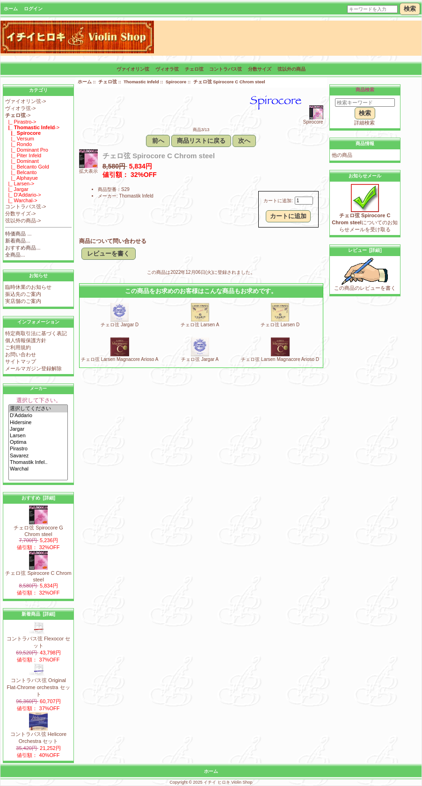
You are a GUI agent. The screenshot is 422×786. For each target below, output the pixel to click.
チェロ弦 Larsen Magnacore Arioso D (280, 359)
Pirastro (38, 449)
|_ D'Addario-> (23, 195)
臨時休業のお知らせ (28, 287)
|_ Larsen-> (19, 183)
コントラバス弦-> (25, 206)
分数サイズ (259, 69)
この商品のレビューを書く (365, 285)
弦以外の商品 (291, 69)
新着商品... (17, 240)
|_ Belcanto (20, 172)
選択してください (38, 408)
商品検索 (365, 89)
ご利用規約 (18, 347)
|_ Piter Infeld (23, 155)
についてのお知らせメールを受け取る (365, 219)
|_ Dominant (21, 161)
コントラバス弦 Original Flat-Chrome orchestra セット (38, 684)
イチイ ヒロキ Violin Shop (228, 782)
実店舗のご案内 (23, 301)
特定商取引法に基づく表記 (36, 333)
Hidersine (38, 422)
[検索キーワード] (365, 102)
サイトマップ (20, 361)
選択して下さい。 (38, 400)
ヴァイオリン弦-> (25, 101)
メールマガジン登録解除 (33, 368)
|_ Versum (19, 138)
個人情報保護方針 (25, 340)
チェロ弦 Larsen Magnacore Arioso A (120, 359)
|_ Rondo (18, 144)
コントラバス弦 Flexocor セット (38, 639)
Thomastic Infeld (141, 81)
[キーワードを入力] (372, 9)
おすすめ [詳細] (38, 497)
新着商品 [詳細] (38, 614)
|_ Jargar (16, 189)
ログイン (33, 8)
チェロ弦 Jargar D (119, 324)
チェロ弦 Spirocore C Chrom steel (38, 573)
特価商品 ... (18, 233)
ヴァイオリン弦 (132, 69)
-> (17, 115)
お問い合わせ (20, 354)
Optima (38, 442)
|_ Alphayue (21, 178)
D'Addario (38, 415)
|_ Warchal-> (21, 200)
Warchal (38, 469)
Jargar (38, 429)
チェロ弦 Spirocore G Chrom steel (38, 528)
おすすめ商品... (22, 247)
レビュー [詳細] (365, 250)
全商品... (15, 254)
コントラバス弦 (225, 69)
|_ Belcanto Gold (27, 166)
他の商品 (342, 155)
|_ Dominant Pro (26, 150)
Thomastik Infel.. (38, 462)
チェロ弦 (107, 81)
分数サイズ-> (20, 213)
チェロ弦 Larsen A (200, 324)
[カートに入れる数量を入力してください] (304, 201)
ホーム (11, 8)
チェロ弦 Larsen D (280, 324)
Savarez (38, 456)
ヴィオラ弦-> (20, 108)
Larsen (38, 436)
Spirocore (176, 81)
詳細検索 (364, 122)
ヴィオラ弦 (167, 69)
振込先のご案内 (23, 294)
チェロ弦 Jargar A (199, 359)
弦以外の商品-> (23, 220)
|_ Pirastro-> (20, 122)
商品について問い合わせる (112, 241)
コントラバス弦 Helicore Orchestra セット (38, 735)
